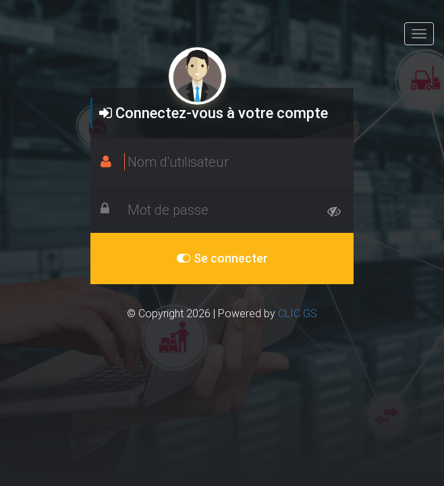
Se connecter (222, 258)
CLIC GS (297, 313)
